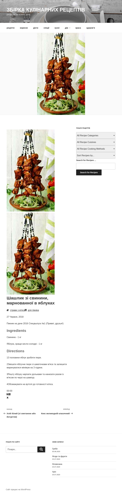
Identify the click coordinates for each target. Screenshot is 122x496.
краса (78, 28)
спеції (46, 28)
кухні (57, 28)
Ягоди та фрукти (59, 456)
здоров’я (90, 28)
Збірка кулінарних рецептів (46, 10)
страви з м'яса (17, 310)
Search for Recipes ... (86, 160)
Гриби (54, 449)
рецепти (11, 28)
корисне (24, 28)
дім (68, 28)
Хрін (54, 472)
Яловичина (57, 464)
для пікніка (33, 310)
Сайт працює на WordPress (18, 489)
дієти (35, 28)
